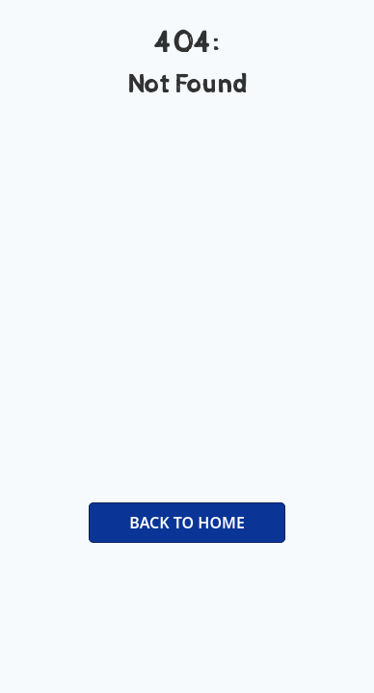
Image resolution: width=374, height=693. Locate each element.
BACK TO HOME (187, 522)
